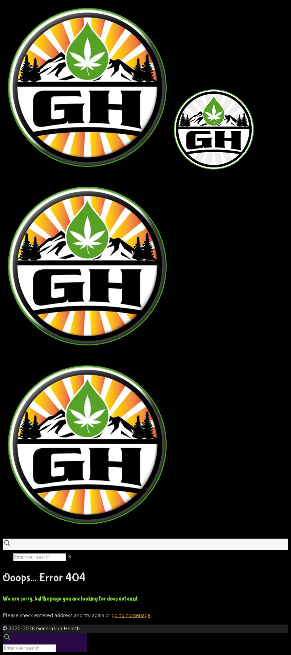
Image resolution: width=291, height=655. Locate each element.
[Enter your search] (39, 557)
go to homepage (131, 615)
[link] (70, 557)
